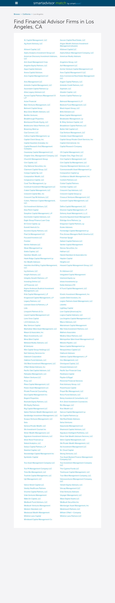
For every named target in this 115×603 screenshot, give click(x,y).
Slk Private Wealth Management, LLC (74, 443)
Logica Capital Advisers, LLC (71, 315)
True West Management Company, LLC (75, 475)
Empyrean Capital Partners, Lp (72, 224)
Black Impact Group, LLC (70, 108)
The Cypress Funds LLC (69, 469)
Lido (25, 308)
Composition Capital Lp (69, 173)
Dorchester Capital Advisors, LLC (37, 217)
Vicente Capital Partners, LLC (35, 492)
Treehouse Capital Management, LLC (75, 472)
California (27, 14)
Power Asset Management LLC (36, 388)
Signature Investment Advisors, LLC (38, 436)
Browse (17, 14)
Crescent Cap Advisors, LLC (71, 190)
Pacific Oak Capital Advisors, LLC (37, 370)
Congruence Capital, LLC (34, 180)
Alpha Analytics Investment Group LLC (39, 53)
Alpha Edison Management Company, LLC (77, 53)
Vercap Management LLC (70, 488)
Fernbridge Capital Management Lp (74, 231)
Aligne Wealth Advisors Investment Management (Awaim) (74, 45)
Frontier (27, 241)
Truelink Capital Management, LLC (38, 475)
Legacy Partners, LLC (32, 301)
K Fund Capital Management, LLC (73, 288)
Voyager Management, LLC (71, 495)
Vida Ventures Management (35, 495)
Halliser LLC (64, 251)
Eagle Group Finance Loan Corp (37, 220)
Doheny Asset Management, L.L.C (73, 213)
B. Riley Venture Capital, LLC (71, 122)
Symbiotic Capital (31, 457)
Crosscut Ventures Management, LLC (75, 197)
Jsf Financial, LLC (31, 285)
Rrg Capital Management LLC (35, 408)
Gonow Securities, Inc (69, 248)
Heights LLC (65, 262)
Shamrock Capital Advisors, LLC (72, 429)
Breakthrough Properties (34, 119)
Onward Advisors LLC (68, 367)
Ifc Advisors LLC (66, 271)
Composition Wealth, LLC (34, 176)
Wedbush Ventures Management (37, 505)
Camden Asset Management (71, 136)
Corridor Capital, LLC (68, 187)
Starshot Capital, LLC (32, 450)
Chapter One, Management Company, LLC (41, 156)
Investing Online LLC (32, 281)
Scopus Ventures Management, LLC (38, 419)
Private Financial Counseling (35, 391)
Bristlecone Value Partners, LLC (36, 126)
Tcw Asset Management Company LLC (39, 463)
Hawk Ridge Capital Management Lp (38, 258)
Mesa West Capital (31, 339)
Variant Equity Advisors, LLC (71, 485)
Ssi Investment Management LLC (73, 447)
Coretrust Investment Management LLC (39, 187)
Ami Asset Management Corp (36, 62)
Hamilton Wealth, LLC (32, 255)
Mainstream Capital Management (73, 325)
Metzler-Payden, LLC (68, 343)
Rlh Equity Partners (31, 405)
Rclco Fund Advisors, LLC (70, 395)
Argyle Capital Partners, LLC (71, 82)
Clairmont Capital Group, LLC (35, 169)
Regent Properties (31, 398)
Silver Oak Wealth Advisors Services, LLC (76, 436)
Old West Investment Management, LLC (40, 363)
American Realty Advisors (70, 56)
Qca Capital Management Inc (35, 395)
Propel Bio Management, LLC (71, 391)
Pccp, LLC (28, 381)
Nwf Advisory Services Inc (34, 353)
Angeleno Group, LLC (68, 62)
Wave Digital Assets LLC (69, 499)
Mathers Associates (68, 332)
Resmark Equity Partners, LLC (35, 402)
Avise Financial (30, 101)
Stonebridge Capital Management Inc (39, 454)
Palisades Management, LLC (35, 374)
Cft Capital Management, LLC (72, 152)
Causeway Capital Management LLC (38, 152)
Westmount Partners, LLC (70, 509)
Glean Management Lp (33, 248)
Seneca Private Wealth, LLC (35, 426)
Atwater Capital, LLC (68, 92)
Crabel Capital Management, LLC (37, 190)
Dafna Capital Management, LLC (73, 206)
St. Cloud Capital (67, 450)
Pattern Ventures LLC (32, 377)
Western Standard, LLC (33, 509)
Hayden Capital (66, 258)
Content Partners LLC (68, 180)
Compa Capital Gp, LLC (33, 173)
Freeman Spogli (66, 238)
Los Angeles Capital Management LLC (75, 318)
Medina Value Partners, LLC (71, 336)
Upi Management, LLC (33, 479)
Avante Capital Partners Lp (70, 95)
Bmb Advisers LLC (67, 112)
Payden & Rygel (66, 377)
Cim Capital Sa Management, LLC (73, 162)
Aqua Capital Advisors (33, 69)
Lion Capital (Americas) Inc (70, 311)
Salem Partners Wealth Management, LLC (40, 412)
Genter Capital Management (71, 244)
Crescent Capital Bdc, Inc (34, 194)
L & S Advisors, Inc (31, 322)
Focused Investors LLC (33, 238)
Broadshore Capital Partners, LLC (73, 126)
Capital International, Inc (70, 143)
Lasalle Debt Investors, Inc (70, 298)
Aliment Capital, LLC (32, 49)
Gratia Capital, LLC (31, 251)
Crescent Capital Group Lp (70, 194)
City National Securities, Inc (35, 166)
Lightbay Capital (66, 308)
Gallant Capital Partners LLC (71, 241)
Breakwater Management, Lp (71, 119)
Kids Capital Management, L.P (36, 294)
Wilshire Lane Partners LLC (70, 516)
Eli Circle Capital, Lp (32, 224)
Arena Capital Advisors (33, 72)
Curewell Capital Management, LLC (74, 201)
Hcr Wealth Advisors (32, 262)
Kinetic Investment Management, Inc (75, 294)
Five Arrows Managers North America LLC (76, 234)
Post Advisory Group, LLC (70, 384)
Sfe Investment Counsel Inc (35, 429)
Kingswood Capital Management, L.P (38, 298)
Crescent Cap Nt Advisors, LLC (36, 197)
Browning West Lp (31, 129)
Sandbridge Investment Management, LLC (41, 415)
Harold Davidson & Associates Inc (73, 255)
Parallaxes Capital (67, 374)
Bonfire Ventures (30, 115)
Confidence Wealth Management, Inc (75, 176)
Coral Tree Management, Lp (35, 183)
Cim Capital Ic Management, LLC (73, 159)
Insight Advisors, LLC (32, 274)
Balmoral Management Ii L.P (71, 101)
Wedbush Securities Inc (69, 502)
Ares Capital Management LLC (36, 76)
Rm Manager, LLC (67, 405)
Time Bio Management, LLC (35, 472)
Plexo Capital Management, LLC (36, 384)
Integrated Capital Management (73, 274)
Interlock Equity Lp (67, 278)
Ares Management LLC (33, 82)
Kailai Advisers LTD (67, 285)
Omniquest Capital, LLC (69, 363)
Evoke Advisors (66, 227)
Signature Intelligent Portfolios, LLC (74, 433)
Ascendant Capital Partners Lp (36, 89)
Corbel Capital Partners (69, 183)
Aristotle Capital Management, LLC (38, 85)
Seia (25, 422)
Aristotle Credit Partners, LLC (71, 85)
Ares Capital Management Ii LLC (73, 72)
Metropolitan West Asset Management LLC (77, 339)
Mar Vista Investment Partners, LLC (74, 329)
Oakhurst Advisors (67, 353)
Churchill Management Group (36, 159)
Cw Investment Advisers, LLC (35, 206)
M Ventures (28, 346)
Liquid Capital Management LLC (37, 315)
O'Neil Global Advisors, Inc (34, 367)
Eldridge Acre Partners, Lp (70, 220)
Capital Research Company (71, 146)
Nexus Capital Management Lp (72, 346)
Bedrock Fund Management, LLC (73, 105)
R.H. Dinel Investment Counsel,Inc (74, 402)
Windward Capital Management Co (38, 519)
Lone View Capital (31, 318)
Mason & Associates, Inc (33, 332)
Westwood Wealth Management (36, 512)
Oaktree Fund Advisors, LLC (35, 360)
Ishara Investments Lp (68, 281)
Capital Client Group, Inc (34, 139)
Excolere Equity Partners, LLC (35, 231)
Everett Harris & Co (31, 227)
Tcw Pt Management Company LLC (38, 469)
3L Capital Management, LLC (35, 40)
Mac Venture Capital (32, 325)
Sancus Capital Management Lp (72, 412)
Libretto (63, 305)
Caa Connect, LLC (31, 132)
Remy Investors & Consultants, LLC (74, 398)
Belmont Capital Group (33, 108)
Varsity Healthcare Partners (35, 488)
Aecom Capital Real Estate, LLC (72, 40)
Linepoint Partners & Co (33, 311)
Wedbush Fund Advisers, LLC (35, 502)
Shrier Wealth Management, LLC (37, 433)
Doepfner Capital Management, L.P (38, 213)
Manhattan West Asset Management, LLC (40, 329)
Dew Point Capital (31, 210)
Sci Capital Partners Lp (69, 415)
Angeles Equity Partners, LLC (35, 65)
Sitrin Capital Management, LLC (72, 440)
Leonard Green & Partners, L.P (36, 305)
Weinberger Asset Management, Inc (74, 505)
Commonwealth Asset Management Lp (75, 169)
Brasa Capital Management (71, 115)
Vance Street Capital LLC (34, 485)
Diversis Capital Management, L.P (73, 210)
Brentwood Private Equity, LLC (36, 122)
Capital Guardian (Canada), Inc (36, 143)
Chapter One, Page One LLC (71, 156)
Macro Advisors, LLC (68, 322)
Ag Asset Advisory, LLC (33, 44)
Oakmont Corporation (32, 356)
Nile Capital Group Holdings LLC (37, 350)
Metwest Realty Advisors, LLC (36, 343)
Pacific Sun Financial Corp (70, 370)
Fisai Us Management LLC (34, 234)
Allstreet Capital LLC (68, 49)
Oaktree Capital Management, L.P (73, 356)
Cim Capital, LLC (30, 162)
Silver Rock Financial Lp (33, 440)
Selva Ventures (66, 422)
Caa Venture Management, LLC (72, 132)
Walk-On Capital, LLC (32, 499)
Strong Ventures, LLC (68, 454)
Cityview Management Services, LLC (74, 166)
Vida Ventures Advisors (69, 492)
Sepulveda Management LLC (71, 426)
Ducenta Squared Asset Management (75, 217)
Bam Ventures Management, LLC (37, 105)
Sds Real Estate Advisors (70, 419)
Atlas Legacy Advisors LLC (34, 92)
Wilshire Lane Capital (32, 516)
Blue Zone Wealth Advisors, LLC (37, 112)
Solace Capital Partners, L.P (35, 447)
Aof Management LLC (68, 65)
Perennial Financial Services (71, 381)
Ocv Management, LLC (69, 360)
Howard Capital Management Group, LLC (76, 265)
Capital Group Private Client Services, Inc (76, 139)
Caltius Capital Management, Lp (37, 136)
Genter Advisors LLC (32, 244)
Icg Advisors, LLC (31, 271)
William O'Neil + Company (70, 512)
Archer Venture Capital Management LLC (76, 69)
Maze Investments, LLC (33, 336)
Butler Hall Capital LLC (69, 129)
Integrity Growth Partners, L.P (35, 278)
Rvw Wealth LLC (66, 408)
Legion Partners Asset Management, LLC (76, 301)
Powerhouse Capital (68, 388)
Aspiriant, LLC (65, 89)
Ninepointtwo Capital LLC (70, 350)
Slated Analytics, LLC (32, 443)
